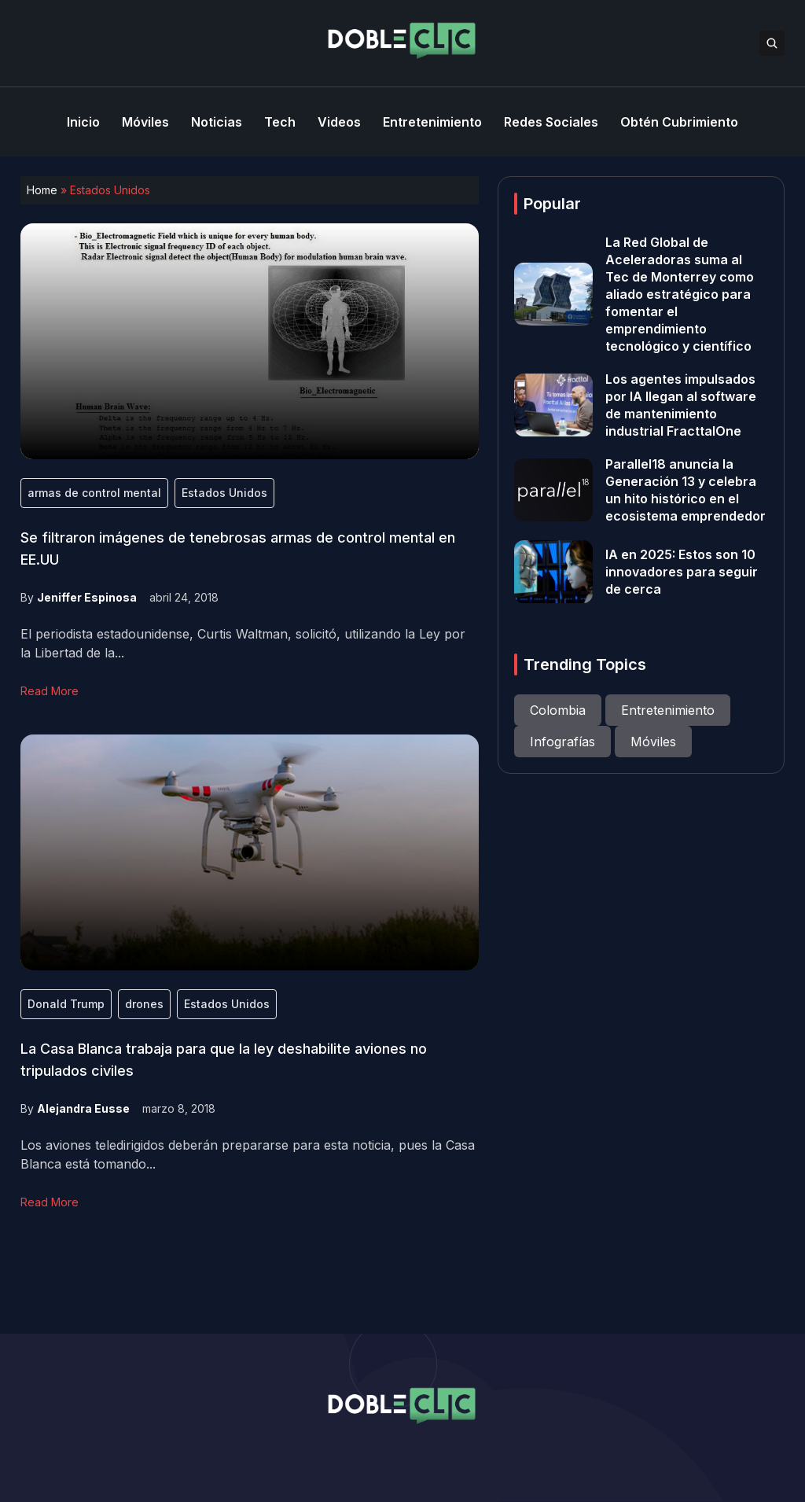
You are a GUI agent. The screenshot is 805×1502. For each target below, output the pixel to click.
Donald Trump (66, 1004)
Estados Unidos (224, 492)
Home (42, 190)
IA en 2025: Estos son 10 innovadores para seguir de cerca (681, 572)
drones (144, 1004)
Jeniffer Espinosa (87, 597)
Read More (49, 691)
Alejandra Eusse (83, 1108)
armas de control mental (94, 492)
